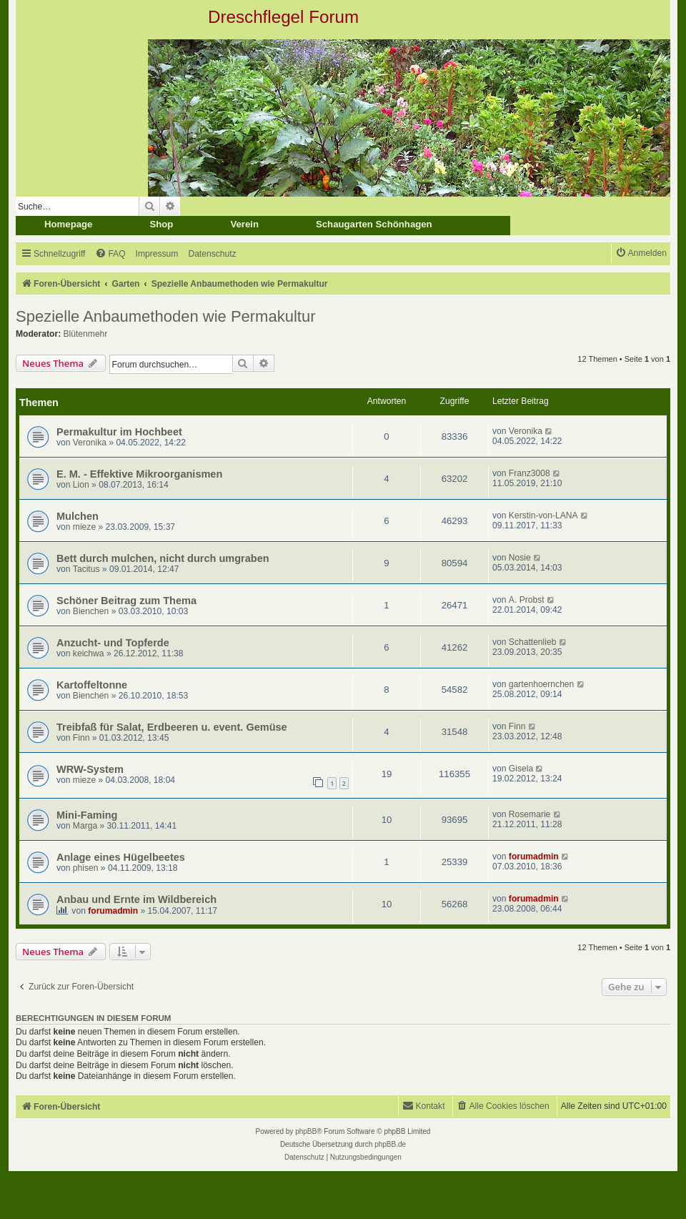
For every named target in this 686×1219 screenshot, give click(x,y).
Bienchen (91, 611)
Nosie (520, 558)
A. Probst (527, 600)
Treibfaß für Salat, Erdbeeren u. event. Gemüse (171, 727)
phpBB (306, 1131)
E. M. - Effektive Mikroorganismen (139, 474)
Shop (161, 224)
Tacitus (86, 569)
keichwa (88, 653)
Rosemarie (529, 814)
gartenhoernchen (541, 684)
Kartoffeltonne (91, 685)
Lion (81, 485)
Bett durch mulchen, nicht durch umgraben (162, 558)
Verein (244, 224)
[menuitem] (110, 254)
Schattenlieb (533, 642)
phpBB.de (390, 1144)
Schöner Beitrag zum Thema (126, 600)
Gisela (521, 769)
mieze (84, 527)
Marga (85, 826)
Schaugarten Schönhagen (374, 224)
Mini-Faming (86, 815)
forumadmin (534, 857)
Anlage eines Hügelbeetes (120, 857)
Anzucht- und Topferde (112, 642)
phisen (86, 868)
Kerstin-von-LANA (543, 515)
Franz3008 (529, 473)
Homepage (68, 224)
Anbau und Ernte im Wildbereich (136, 899)
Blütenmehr (86, 334)
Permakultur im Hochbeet (119, 432)
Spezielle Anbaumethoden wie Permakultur (165, 316)
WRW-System (90, 769)
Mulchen (77, 516)
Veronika (89, 443)
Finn (81, 738)
